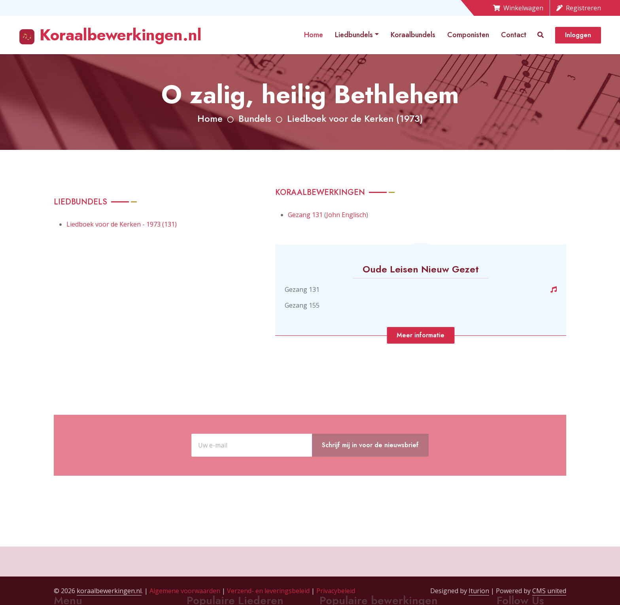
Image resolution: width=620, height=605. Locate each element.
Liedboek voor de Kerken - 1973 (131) (121, 224)
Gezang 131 (305, 214)
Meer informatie (420, 335)
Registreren (578, 8)
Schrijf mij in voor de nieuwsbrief (370, 470)
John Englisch (346, 214)
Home (313, 35)
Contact (513, 35)
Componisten (468, 35)
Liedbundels (354, 35)
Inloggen (578, 35)
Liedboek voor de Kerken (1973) (355, 118)
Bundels (254, 118)
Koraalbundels (413, 35)
